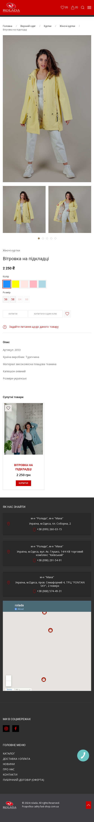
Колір (6, 276)
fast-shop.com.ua (49, 806)
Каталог (9, 753)
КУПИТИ (15, 314)
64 (19, 299)
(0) (74, 7)
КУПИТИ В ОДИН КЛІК (45, 313)
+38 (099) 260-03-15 (49, 529)
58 (12, 299)
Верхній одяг (28, 26)
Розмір (7, 292)
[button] (83, 7)
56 (5, 299)
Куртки (47, 26)
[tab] (24, 209)
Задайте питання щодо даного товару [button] (31, 326)
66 (26, 299)
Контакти (10, 774)
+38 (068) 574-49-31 (49, 591)
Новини (9, 764)
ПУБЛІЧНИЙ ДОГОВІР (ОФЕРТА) (23, 780)
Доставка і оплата (16, 759)
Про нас (9, 769)
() (64, 7)
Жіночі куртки (67, 26)
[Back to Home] (11, 7)
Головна (7, 26)
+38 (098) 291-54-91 (49, 560)
